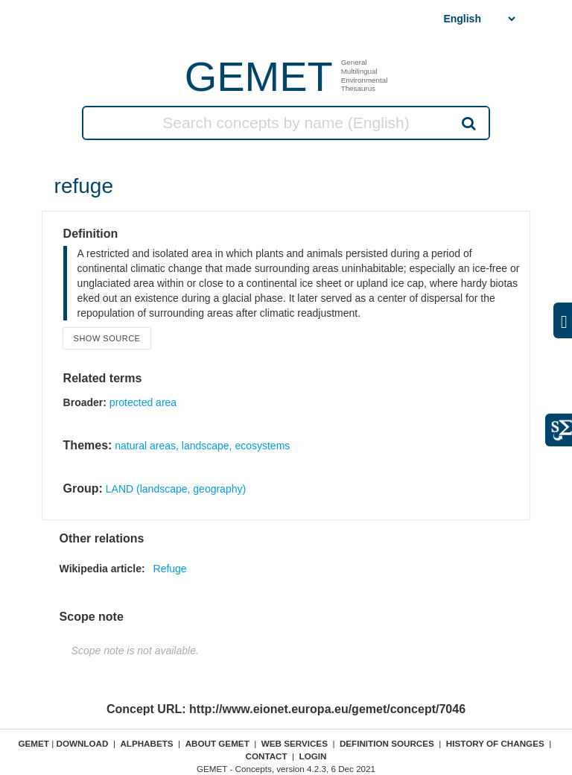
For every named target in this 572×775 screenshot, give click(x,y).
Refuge (170, 569)
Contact (266, 756)
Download (82, 743)
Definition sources (387, 743)
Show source (107, 338)
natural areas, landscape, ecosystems (202, 446)
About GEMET (217, 743)
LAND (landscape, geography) (176, 489)
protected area (143, 402)
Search (467, 123)
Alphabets (146, 743)
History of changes (495, 743)
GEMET (259, 76)
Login (313, 756)
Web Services (294, 743)
